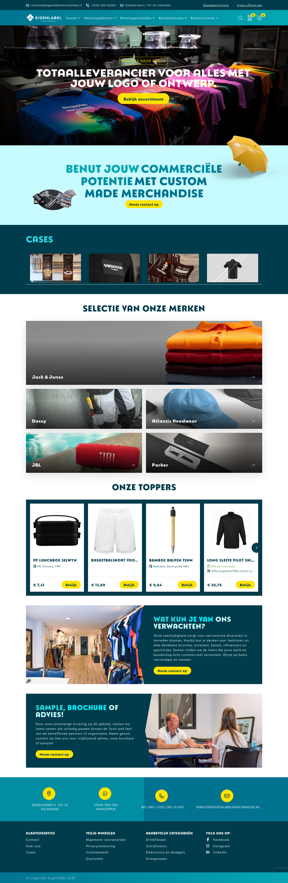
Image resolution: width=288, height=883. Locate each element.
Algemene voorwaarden (106, 839)
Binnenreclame (171, 18)
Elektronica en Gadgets (165, 852)
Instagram (218, 846)
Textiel (71, 18)
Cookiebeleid (97, 852)
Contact (32, 839)
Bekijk (71, 584)
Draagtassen (156, 858)
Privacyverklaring (100, 846)
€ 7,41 (38, 584)
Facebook (217, 839)
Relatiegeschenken (136, 18)
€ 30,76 (214, 584)
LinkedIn (216, 852)
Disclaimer (95, 858)
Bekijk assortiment (143, 99)
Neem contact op (144, 204)
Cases (31, 852)
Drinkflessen (156, 839)
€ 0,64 (155, 584)
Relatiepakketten (98, 18)
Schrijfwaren (156, 846)
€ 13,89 (98, 584)
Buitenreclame (203, 18)
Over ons (33, 846)
